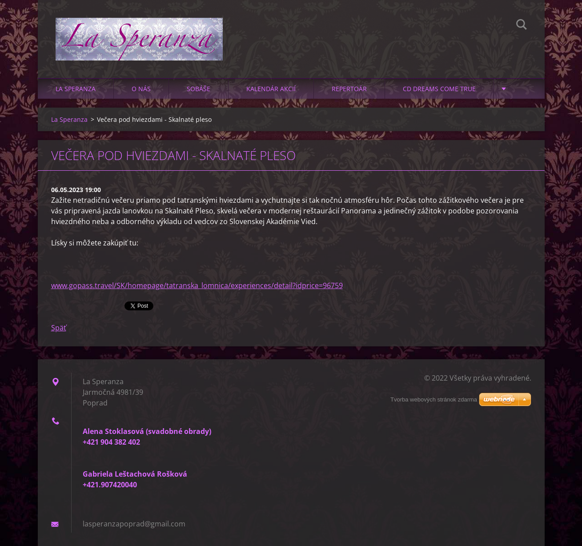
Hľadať (521, 26)
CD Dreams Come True (439, 88)
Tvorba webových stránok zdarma (433, 399)
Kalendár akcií (271, 88)
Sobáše (198, 88)
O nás (141, 88)
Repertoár (349, 88)
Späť (58, 328)
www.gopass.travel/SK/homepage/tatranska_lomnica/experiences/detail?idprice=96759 (197, 285)
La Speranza (76, 88)
